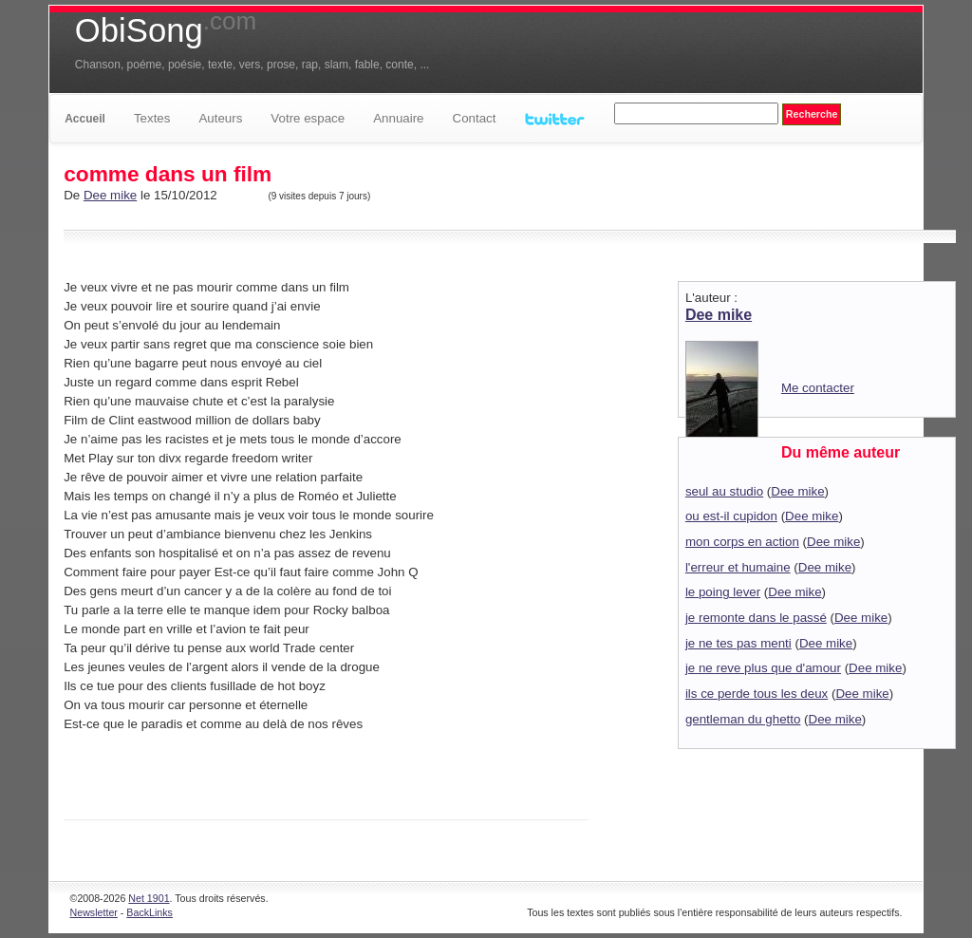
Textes (152, 118)
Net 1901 (148, 898)
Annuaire (398, 118)
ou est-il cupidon (731, 516)
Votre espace (308, 118)
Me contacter (817, 388)
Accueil (85, 118)
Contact (474, 118)
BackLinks (149, 912)
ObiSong (165, 30)
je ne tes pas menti (738, 643)
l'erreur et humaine (738, 567)
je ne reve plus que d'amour (763, 668)
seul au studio (724, 491)
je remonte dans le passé (756, 617)
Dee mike (110, 195)
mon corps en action (742, 542)
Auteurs (220, 118)
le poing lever (722, 592)
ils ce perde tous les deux (756, 693)
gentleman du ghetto (743, 719)
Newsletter (94, 912)
